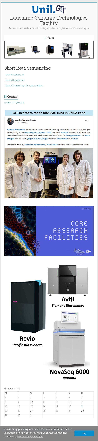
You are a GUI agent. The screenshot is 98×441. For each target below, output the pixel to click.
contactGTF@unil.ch (14, 102)
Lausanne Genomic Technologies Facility (49, 20)
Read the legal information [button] (30, 436)
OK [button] (84, 433)
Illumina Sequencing (14, 74)
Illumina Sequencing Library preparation (23, 85)
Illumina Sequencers (14, 80)
